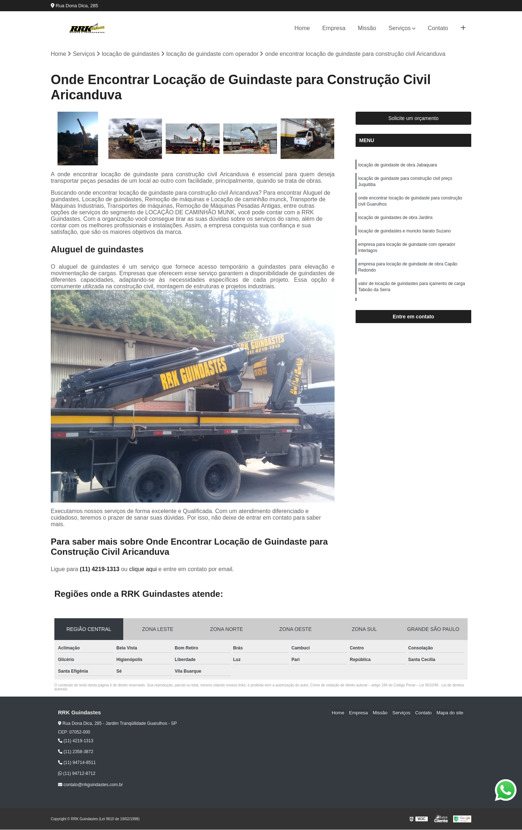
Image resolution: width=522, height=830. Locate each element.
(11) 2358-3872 (75, 752)
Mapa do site (450, 713)
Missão (367, 28)
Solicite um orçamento (413, 118)
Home (302, 28)
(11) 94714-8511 (77, 762)
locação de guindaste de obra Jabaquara (397, 165)
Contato (438, 28)
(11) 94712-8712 (76, 773)
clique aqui (143, 569)
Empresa (333, 28)
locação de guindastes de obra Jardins (395, 219)
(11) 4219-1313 (100, 569)
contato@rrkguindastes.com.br (90, 785)
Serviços (400, 28)
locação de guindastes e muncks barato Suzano (404, 233)
